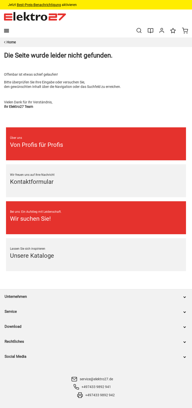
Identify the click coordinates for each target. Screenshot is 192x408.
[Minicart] (185, 31)
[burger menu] (6, 30)
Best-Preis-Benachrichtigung (39, 5)
